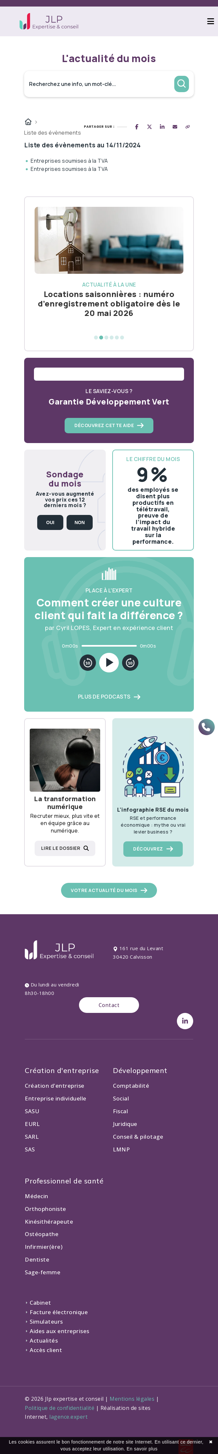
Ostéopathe (41, 1234)
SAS (30, 1149)
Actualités (41, 1340)
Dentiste (37, 1259)
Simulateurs (44, 1321)
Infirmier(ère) (43, 1246)
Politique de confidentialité (59, 1408)
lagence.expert (68, 1416)
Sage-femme (42, 1272)
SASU (32, 1111)
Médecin (36, 1196)
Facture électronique (56, 1312)
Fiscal (120, 1111)
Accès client (43, 1350)
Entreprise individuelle (55, 1098)
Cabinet (38, 1302)
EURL (32, 1124)
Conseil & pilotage (138, 1136)
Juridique (125, 1124)
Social (121, 1098)
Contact (109, 1005)
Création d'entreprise (55, 1085)
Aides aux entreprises (57, 1331)
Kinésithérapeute (49, 1221)
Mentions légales (132, 1398)
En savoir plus (142, 1448)
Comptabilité (131, 1085)
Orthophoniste (45, 1209)
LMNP (121, 1149)
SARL (32, 1136)
